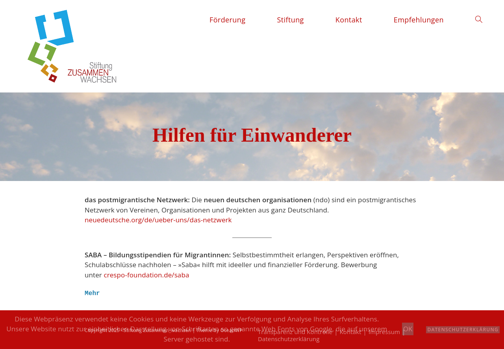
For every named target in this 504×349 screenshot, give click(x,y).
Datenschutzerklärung (462, 329)
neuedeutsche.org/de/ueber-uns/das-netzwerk (158, 219)
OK (408, 328)
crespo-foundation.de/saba (146, 274)
